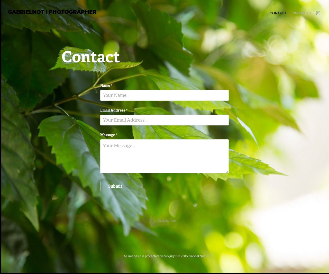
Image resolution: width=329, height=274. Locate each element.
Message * (108, 135)
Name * (106, 85)
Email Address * (114, 110)
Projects (302, 13)
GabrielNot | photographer (52, 12)
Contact (278, 13)
